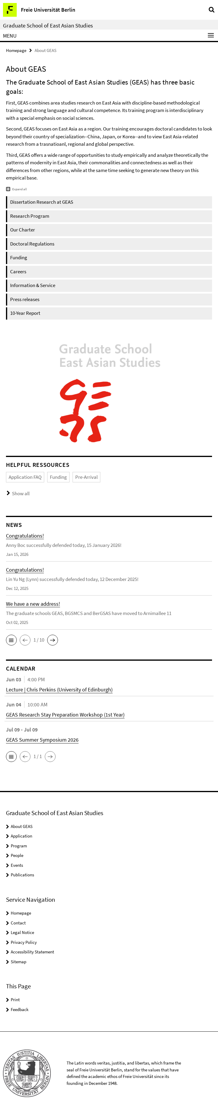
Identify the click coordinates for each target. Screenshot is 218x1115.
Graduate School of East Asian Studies (48, 25)
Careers (18, 271)
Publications (22, 875)
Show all (21, 493)
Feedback (19, 1009)
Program (19, 846)
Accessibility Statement (32, 952)
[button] (11, 640)
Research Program (29, 216)
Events (17, 865)
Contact (18, 923)
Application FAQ (25, 477)
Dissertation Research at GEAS (41, 202)
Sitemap (18, 961)
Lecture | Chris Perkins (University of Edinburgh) (59, 689)
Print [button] (15, 999)
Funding (18, 257)
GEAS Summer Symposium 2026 (42, 739)
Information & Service (32, 285)
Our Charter (22, 229)
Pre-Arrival (86, 477)
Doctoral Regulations (32, 243)
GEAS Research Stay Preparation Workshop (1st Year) (65, 714)
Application (21, 836)
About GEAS (22, 826)
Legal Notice (22, 932)
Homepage (16, 50)
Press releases (24, 299)
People (17, 855)
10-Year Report (25, 313)
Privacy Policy (24, 942)
